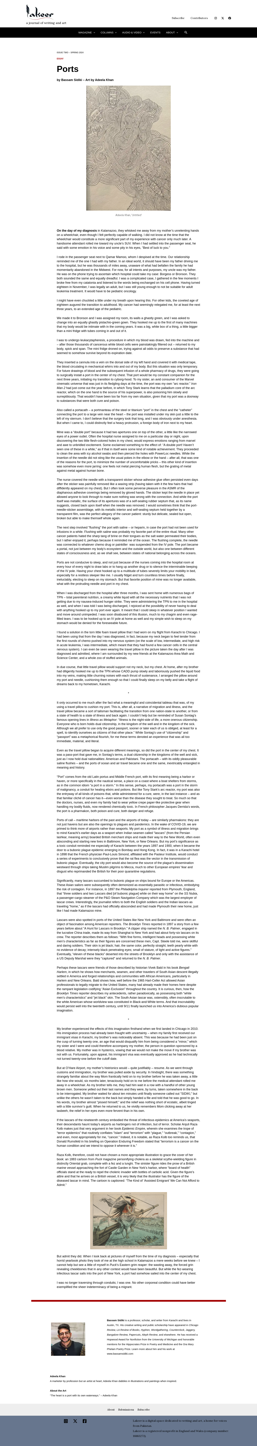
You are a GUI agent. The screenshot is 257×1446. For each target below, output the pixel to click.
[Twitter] (222, 18)
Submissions (125, 1409)
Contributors (199, 18)
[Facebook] (229, 18)
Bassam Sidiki (71, 80)
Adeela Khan (104, 80)
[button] (96, 32)
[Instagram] (215, 18)
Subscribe (179, 18)
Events (154, 32)
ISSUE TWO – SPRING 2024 (70, 52)
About (110, 1409)
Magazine (89, 32)
